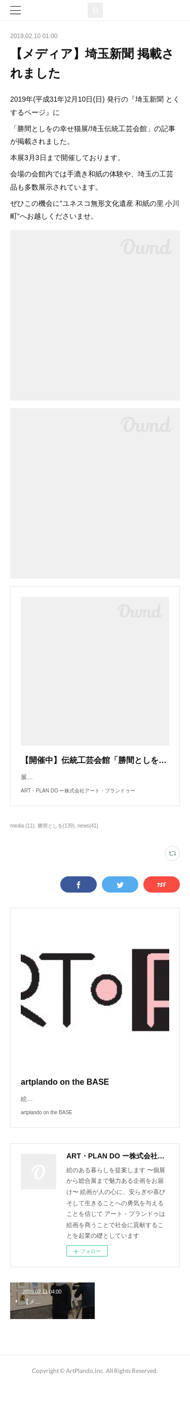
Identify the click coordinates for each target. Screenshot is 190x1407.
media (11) (22, 836)
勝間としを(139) (55, 836)
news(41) (88, 836)
